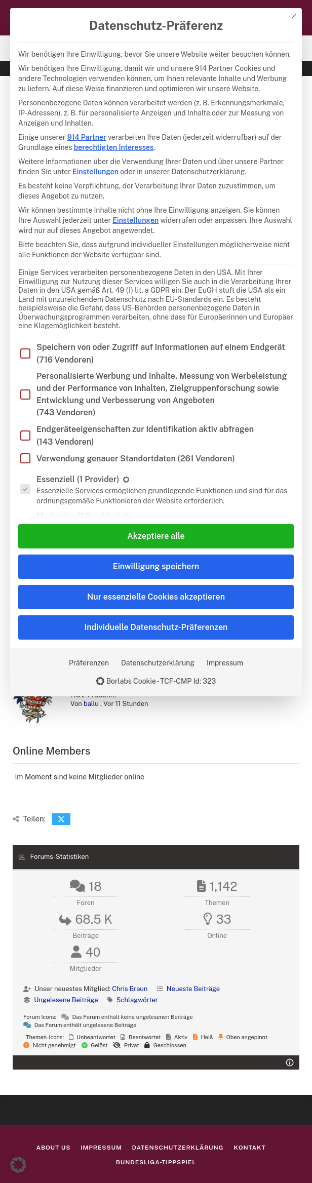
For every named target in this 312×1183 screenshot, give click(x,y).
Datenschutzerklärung (157, 663)
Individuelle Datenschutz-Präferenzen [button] (156, 627)
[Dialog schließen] (294, 16)
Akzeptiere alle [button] (155, 536)
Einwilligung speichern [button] (156, 566)
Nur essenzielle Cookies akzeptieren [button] (156, 597)
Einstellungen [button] (95, 172)
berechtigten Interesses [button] (113, 147)
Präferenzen (89, 663)
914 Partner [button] (86, 137)
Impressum (225, 663)
